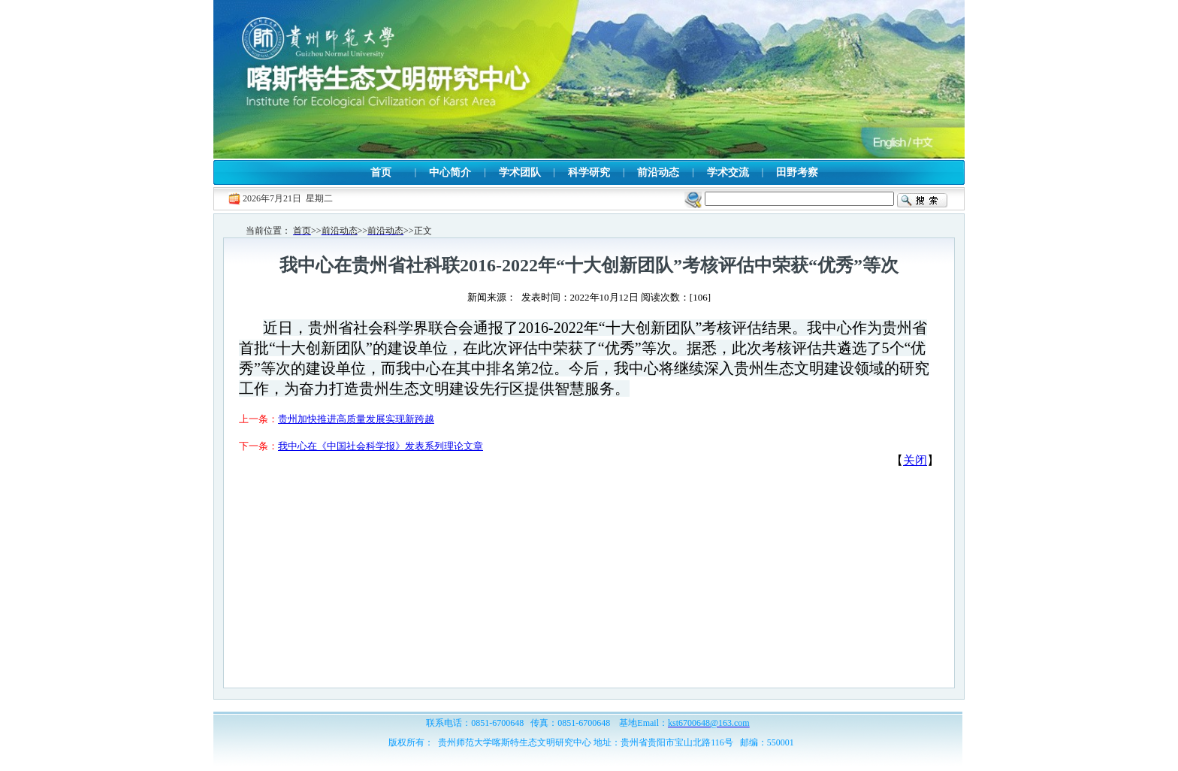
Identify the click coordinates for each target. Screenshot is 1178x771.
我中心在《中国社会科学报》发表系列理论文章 (380, 446)
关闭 (915, 460)
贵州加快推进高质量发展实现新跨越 (356, 419)
